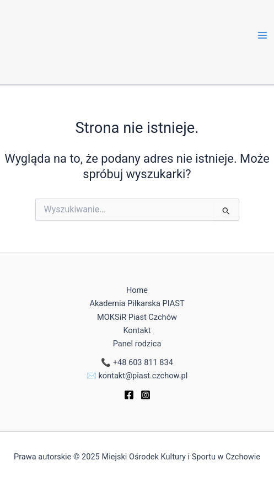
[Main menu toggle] (262, 35)
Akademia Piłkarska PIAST (136, 303)
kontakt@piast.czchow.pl (142, 376)
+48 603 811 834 (143, 362)
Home (137, 290)
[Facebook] (129, 395)
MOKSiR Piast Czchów (137, 317)
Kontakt (137, 330)
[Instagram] (146, 395)
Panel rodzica (137, 344)
